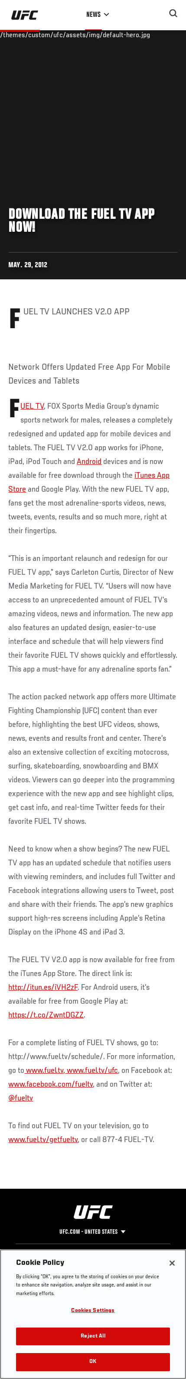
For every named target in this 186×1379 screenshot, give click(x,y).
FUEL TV (32, 406)
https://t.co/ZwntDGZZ (46, 1015)
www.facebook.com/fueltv (50, 1084)
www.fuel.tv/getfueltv (43, 1140)
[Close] (172, 1263)
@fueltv (20, 1098)
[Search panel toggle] (173, 13)
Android (89, 462)
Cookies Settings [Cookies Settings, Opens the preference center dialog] (92, 1311)
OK (92, 1362)
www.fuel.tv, (44, 1070)
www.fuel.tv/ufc (91, 1070)
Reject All (93, 1336)
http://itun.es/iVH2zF (43, 987)
